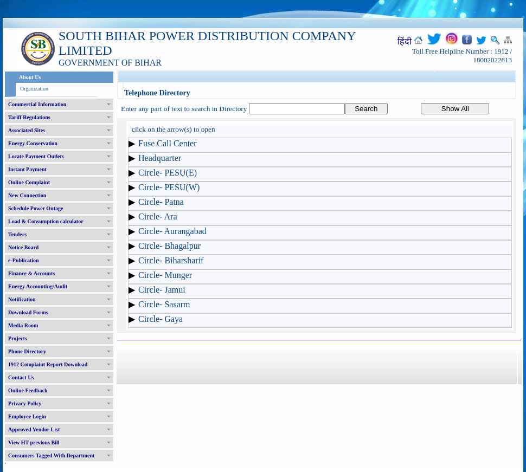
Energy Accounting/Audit (37, 286)
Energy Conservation (32, 143)
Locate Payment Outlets (36, 156)
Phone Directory (27, 351)
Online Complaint (29, 182)
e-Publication (23, 260)
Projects (17, 338)
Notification (22, 299)
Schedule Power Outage (35, 208)
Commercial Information (37, 104)
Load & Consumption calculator (46, 221)
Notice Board (23, 247)
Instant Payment (27, 169)
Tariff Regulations (29, 117)
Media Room (23, 325)
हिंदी (404, 41)
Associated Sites (26, 130)
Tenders (17, 234)
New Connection (27, 195)
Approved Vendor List (34, 429)
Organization (34, 89)
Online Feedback (28, 390)
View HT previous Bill (34, 442)
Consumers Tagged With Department (51, 455)
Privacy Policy (24, 403)
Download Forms (28, 312)
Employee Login (27, 416)
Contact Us (21, 377)
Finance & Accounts (31, 273)
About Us (30, 77)
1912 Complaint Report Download (47, 364)
